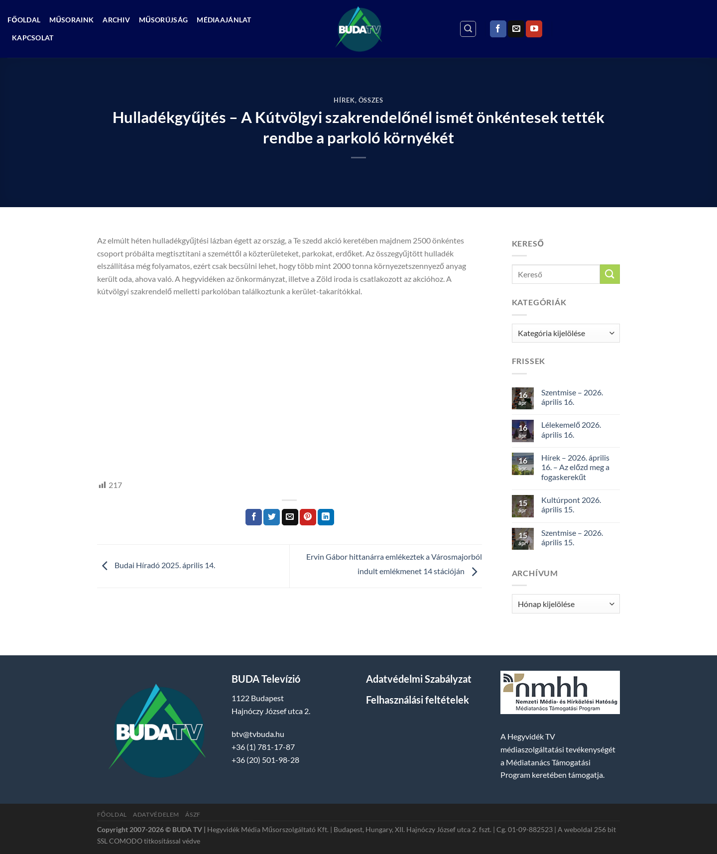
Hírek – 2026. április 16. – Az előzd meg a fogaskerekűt (575, 467)
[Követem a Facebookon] (498, 28)
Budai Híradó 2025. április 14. (156, 565)
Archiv (116, 19)
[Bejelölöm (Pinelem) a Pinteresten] (308, 517)
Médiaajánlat (224, 19)
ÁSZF (192, 814)
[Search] (468, 29)
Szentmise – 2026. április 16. (572, 396)
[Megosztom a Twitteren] (271, 517)
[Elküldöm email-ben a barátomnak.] (290, 517)
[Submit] (610, 274)
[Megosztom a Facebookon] (253, 517)
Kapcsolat (33, 37)
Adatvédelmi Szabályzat (419, 679)
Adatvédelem (156, 814)
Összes (370, 100)
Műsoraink (71, 19)
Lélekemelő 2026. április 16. (571, 429)
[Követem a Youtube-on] (534, 28)
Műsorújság (163, 19)
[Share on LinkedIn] (326, 517)
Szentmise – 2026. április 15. (572, 537)
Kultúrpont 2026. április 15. (571, 504)
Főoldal (23, 19)
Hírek (344, 100)
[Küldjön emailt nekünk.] (516, 28)
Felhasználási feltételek (417, 700)
